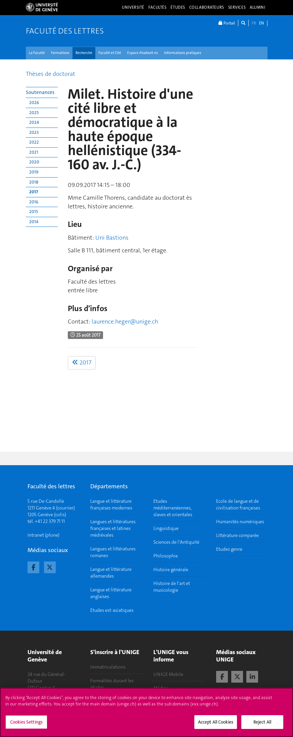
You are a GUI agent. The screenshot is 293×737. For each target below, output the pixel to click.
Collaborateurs (206, 7)
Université (133, 7)
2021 (33, 152)
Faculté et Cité (109, 52)
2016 (33, 202)
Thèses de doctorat (50, 74)
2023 (34, 132)
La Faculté (37, 52)
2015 (33, 211)
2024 (34, 122)
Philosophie (165, 556)
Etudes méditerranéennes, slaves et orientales (172, 508)
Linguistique (166, 528)
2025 (34, 112)
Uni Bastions (112, 238)
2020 (34, 162)
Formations (60, 52)
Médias (160, 688)
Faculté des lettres (65, 31)
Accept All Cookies (215, 726)
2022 (34, 142)
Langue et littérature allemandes (111, 572)
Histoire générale (170, 570)
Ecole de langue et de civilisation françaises (238, 504)
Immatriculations (108, 667)
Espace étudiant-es (142, 52)
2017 (33, 192)
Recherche (84, 52)
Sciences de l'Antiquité (176, 542)
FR (254, 23)
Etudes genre (229, 549)
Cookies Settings (26, 726)
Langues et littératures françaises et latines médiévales (113, 528)
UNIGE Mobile (168, 674)
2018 (33, 182)
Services (237, 7)
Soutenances (40, 92)
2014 (33, 222)
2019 (33, 172)
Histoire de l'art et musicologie (171, 586)
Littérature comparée (237, 535)
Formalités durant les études (112, 684)
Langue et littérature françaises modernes (111, 504)
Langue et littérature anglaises (111, 593)
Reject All (262, 726)
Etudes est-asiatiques (112, 610)
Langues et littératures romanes (113, 552)
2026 (34, 102)
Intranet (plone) (43, 535)
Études (177, 7)
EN (261, 23)
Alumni (257, 7)
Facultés (157, 7)
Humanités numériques (240, 522)
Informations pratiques (182, 52)
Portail (226, 23)
